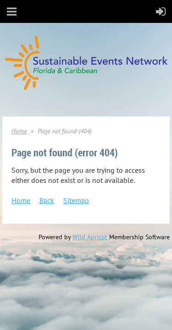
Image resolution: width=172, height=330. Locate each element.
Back (46, 200)
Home (19, 131)
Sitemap (76, 200)
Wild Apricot (89, 237)
